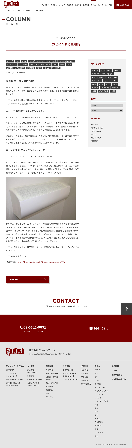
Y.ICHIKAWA (96, 137)
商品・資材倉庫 (52, 383)
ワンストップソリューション (12, 374)
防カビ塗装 (99, 432)
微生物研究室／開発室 (14, 379)
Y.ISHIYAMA (22, 72)
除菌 (96, 436)
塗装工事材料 (68, 370)
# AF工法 (10, 61)
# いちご (32, 61)
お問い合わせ (117, 375)
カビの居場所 (100, 387)
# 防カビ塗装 (48, 68)
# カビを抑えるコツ (67, 61)
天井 (96, 408)
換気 (96, 415)
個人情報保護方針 (119, 379)
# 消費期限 (30, 68)
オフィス (49, 397)
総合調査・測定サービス (32, 371)
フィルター (99, 398)
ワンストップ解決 (101, 401)
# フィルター (22, 64)
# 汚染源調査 (19, 68)
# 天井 (55, 64)
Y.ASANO (94, 134)
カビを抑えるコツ (101, 391)
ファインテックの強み (49, 5)
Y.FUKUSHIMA (97, 128)
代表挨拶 (84, 370)
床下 (96, 411)
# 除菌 (57, 68)
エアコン (98, 384)
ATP (96, 373)
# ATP (17, 61)
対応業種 (70, 5)
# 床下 (62, 64)
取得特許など (86, 384)
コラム (93, 5)
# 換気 (69, 64)
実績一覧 (84, 380)
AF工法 (97, 370)
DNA (96, 377)
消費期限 (98, 425)
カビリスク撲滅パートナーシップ (34, 384)
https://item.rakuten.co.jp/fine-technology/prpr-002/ (41, 262)
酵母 (96, 429)
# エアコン (41, 61)
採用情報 (108, 5)
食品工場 (49, 370)
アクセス (84, 377)
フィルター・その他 (70, 379)
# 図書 (48, 64)
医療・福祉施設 (52, 373)
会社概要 (84, 373)
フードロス (99, 394)
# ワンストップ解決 (37, 64)
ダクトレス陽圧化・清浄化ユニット (70, 374)
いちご (97, 380)
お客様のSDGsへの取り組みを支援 (13, 384)
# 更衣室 (10, 68)
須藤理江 (94, 141)
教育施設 (49, 386)
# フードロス (11, 64)
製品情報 (78, 5)
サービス (62, 5)
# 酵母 (39, 68)
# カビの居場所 (52, 61)
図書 (96, 404)
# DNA (24, 61)
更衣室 (97, 418)
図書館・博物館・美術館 (52, 378)
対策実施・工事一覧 (34, 379)
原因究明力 (10, 370)
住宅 (47, 393)
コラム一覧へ (15, 279)
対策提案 (30, 376)
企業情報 (86, 5)
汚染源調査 (99, 422)
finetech (94, 124)
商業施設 (49, 390)
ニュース (100, 5)
